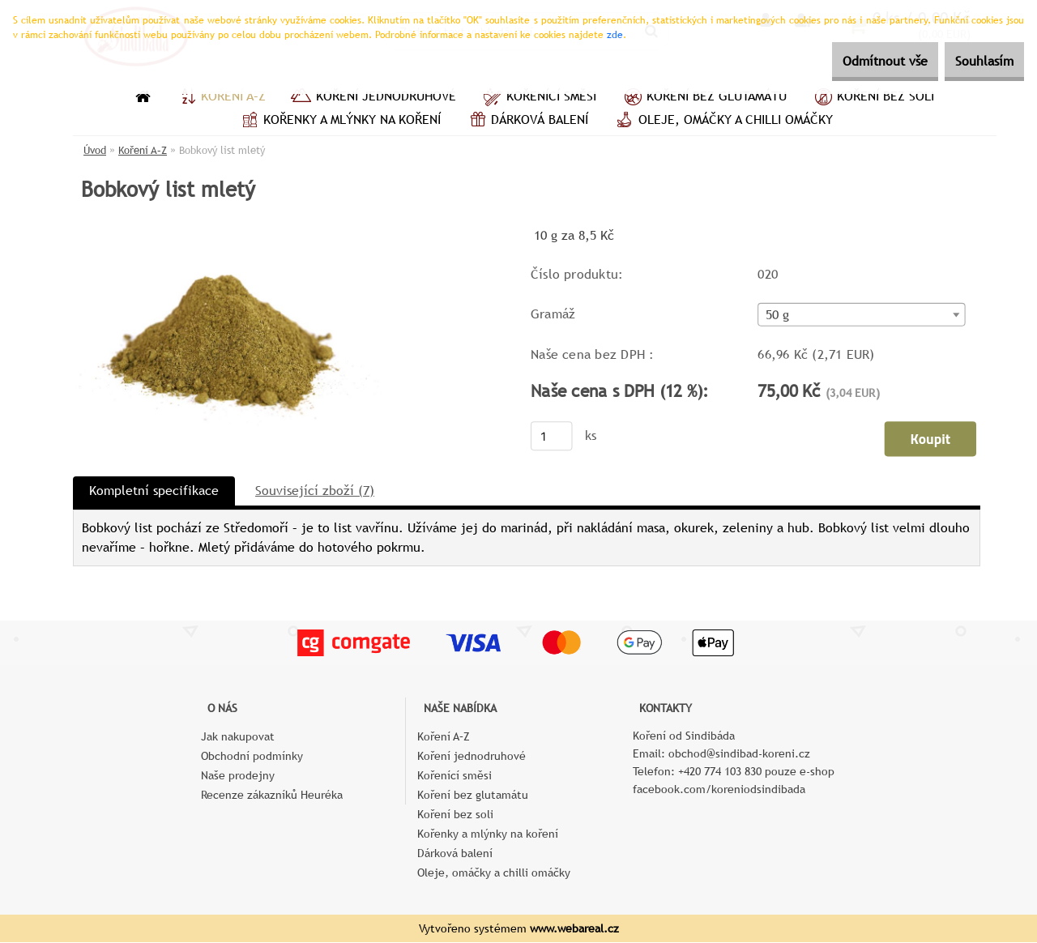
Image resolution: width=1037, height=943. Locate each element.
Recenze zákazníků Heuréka (272, 795)
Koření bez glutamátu (704, 98)
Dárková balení (526, 121)
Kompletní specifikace (154, 491)
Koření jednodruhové (373, 98)
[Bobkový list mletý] (227, 230)
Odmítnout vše (855, 61)
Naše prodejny (238, 776)
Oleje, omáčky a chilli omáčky (722, 121)
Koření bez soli (872, 98)
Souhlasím (974, 61)
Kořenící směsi (538, 98)
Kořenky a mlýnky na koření (339, 121)
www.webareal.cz (574, 929)
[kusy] (552, 436)
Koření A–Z (220, 98)
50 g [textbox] (778, 316)
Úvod (94, 150)
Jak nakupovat (238, 737)
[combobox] (861, 315)
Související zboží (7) (314, 491)
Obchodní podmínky (252, 756)
